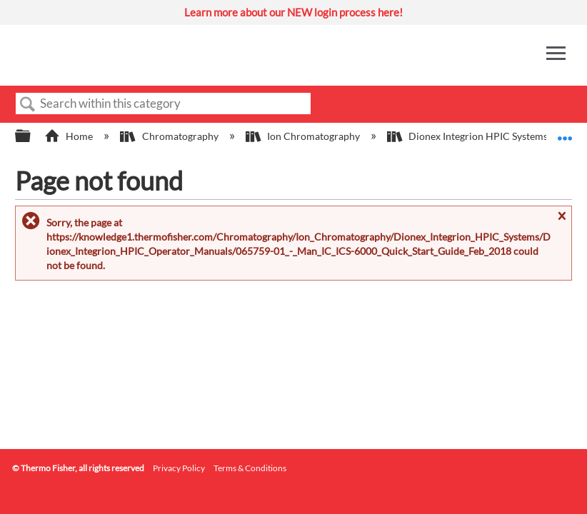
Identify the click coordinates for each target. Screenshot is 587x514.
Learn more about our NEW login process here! (293, 12)
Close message (561, 222)
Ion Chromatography (304, 136)
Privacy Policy (179, 468)
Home (69, 136)
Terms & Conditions (250, 468)
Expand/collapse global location (565, 132)
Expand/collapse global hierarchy (32, 136)
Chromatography (170, 136)
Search (28, 105)
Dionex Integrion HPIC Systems (468, 136)
